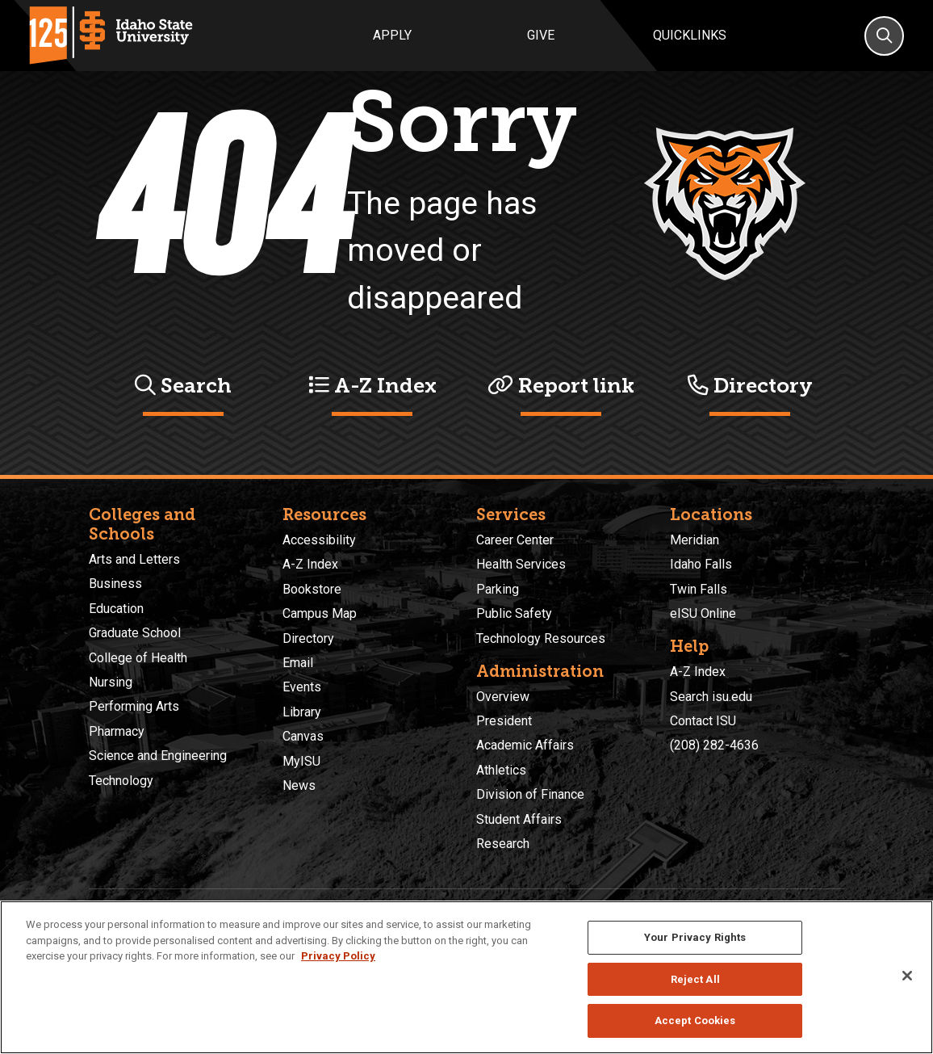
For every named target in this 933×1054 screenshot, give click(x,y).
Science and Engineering (158, 755)
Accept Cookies (695, 1020)
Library (301, 712)
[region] (466, 977)
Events (301, 687)
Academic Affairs (525, 745)
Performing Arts (134, 706)
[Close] (907, 975)
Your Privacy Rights (695, 937)
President (504, 721)
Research (502, 843)
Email (297, 662)
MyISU (301, 761)
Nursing (110, 682)
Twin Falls (698, 589)
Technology (121, 780)
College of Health (138, 658)
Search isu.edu (711, 696)
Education (116, 608)
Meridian (694, 540)
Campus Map (319, 613)
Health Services (521, 564)
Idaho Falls (701, 564)
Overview (502, 696)
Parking (497, 589)
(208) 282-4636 (714, 745)
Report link (560, 385)
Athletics (501, 770)
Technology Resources (540, 638)
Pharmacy (116, 731)
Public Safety (514, 613)
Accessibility (319, 540)
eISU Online (703, 613)
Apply (392, 35)
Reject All (695, 979)
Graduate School (135, 632)
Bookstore (311, 589)
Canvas (303, 736)
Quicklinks (689, 35)
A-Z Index (372, 385)
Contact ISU (703, 721)
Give (540, 35)
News (299, 785)
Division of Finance (530, 794)
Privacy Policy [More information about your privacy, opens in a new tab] (338, 956)
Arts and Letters (134, 559)
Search (183, 385)
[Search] (884, 36)
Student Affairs (519, 819)
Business (115, 583)
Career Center (515, 540)
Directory (750, 385)
